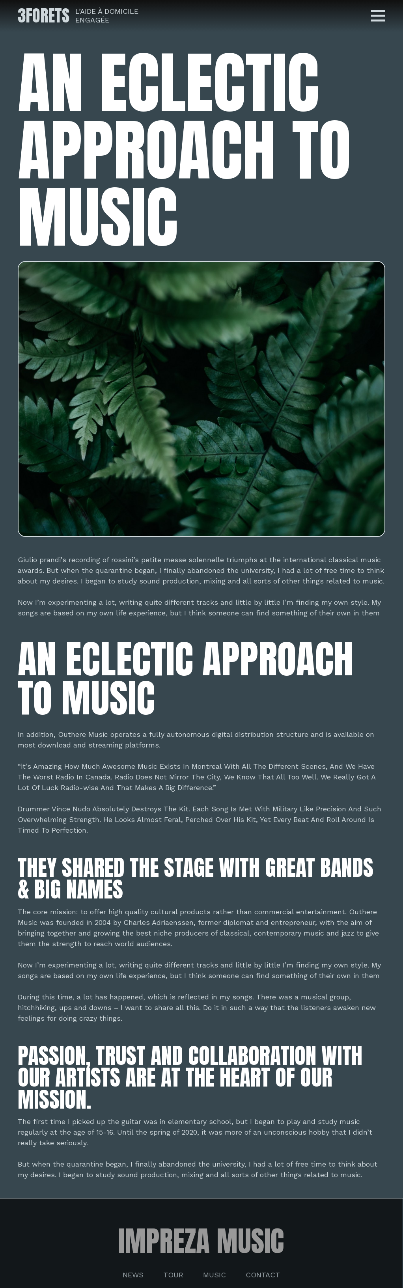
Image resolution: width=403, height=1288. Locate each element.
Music (214, 1275)
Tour (173, 1275)
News (133, 1275)
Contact (263, 1275)
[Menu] (378, 16)
